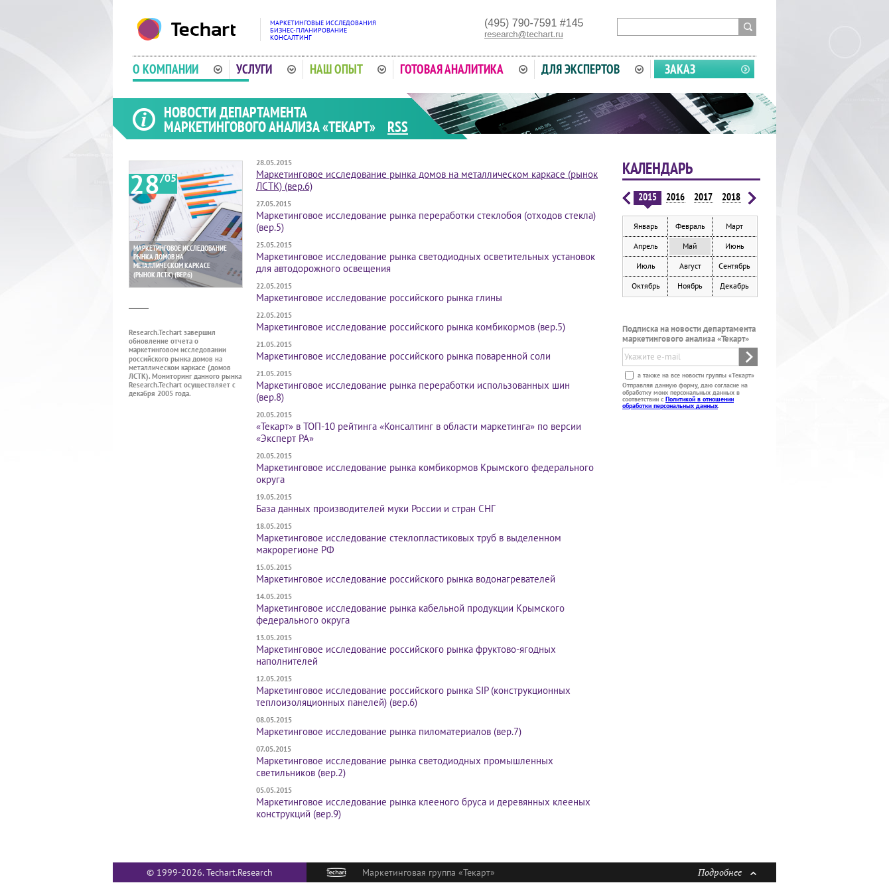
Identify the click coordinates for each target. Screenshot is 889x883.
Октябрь (646, 286)
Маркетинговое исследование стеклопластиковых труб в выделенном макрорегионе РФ (408, 543)
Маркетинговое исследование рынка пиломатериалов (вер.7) (388, 731)
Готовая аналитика (463, 69)
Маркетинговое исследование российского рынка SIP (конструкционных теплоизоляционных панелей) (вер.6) (413, 696)
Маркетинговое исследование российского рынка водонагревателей (405, 579)
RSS (397, 126)
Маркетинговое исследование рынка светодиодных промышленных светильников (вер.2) (404, 766)
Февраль (690, 226)
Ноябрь (690, 286)
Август (690, 266)
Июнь (734, 246)
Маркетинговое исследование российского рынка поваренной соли (403, 356)
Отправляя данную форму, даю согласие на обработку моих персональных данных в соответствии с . (685, 395)
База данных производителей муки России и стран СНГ (376, 508)
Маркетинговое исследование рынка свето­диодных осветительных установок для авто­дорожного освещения (425, 262)
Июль (645, 266)
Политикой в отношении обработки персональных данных (678, 402)
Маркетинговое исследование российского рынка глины (379, 297)
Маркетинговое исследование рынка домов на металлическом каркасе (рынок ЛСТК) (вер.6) (427, 180)
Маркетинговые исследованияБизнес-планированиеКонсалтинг (323, 30)
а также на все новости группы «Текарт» (695, 375)
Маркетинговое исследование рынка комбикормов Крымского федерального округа (425, 473)
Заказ (680, 69)
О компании (177, 69)
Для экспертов (592, 69)
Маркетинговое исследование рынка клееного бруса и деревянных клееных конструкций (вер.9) (423, 807)
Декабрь (734, 286)
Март (734, 226)
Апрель (646, 246)
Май (690, 246)
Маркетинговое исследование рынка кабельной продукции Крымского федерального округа (410, 614)
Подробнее (727, 872)
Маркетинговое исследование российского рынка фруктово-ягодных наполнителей (406, 655)
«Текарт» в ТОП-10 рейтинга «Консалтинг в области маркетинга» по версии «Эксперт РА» (418, 432)
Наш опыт (348, 69)
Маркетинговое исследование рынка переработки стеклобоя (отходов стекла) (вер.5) (426, 221)
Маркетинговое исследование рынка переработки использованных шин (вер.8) (413, 391)
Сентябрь (734, 266)
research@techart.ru (523, 34)
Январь (646, 226)
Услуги (266, 69)
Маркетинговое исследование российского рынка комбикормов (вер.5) (410, 326)
